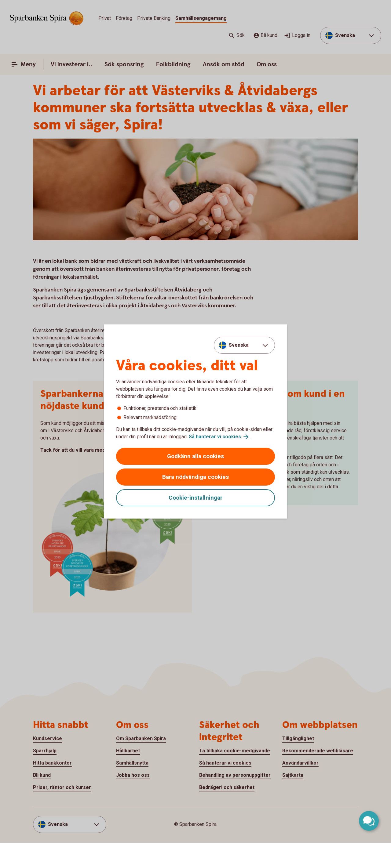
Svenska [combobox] (239, 345)
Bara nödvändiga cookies (195, 476)
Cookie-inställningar (195, 497)
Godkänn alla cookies (195, 456)
